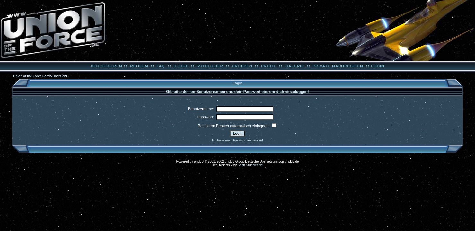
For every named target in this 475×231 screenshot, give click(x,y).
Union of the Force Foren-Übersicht (40, 76)
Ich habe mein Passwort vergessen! (237, 140)
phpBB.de (292, 161)
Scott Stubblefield (250, 165)
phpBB (199, 161)
